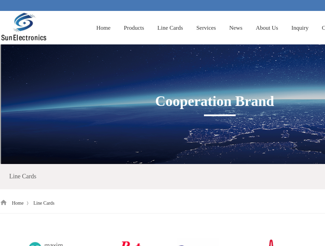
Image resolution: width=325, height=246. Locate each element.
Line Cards (170, 28)
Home (104, 28)
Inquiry (300, 28)
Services (206, 28)
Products (134, 28)
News (235, 28)
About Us (267, 28)
